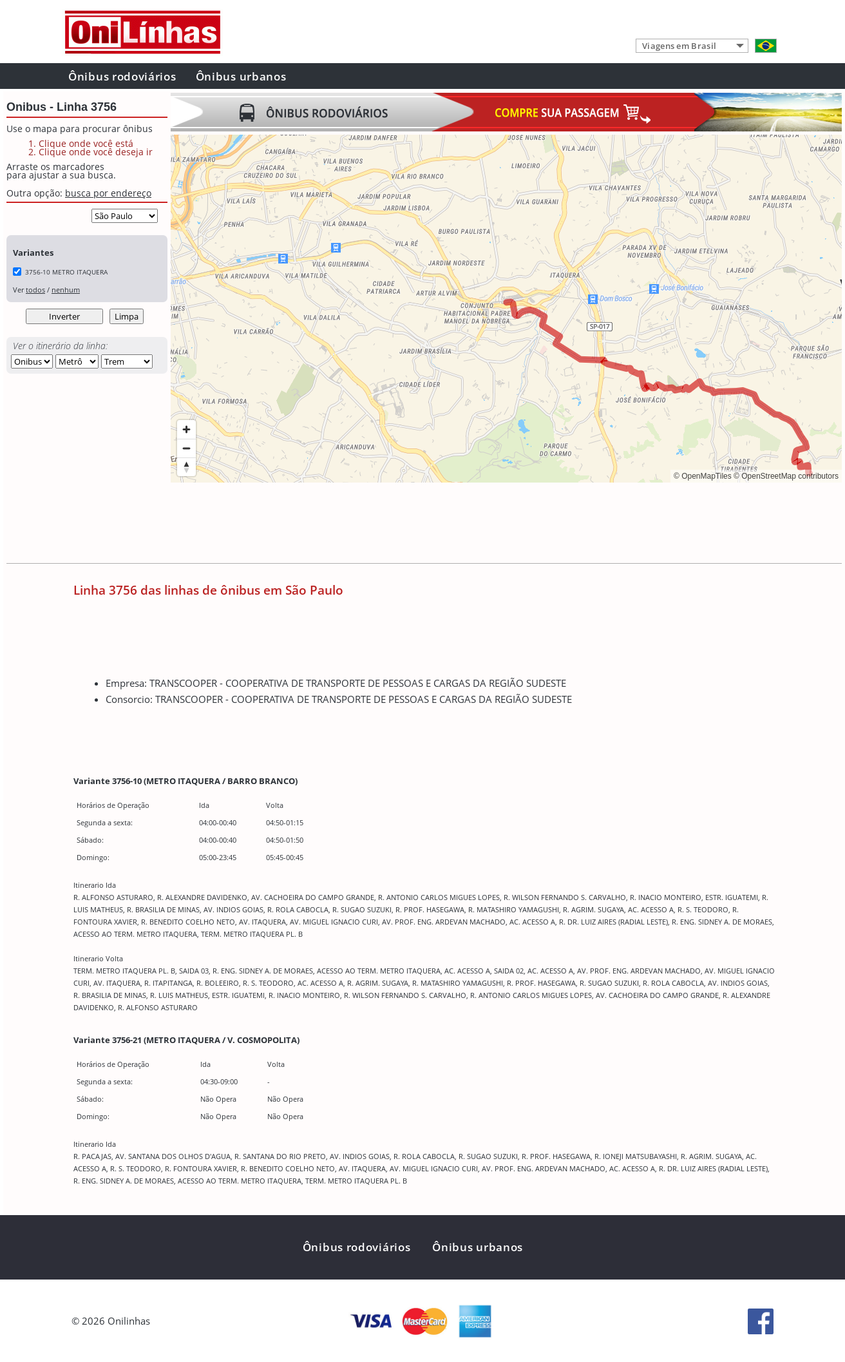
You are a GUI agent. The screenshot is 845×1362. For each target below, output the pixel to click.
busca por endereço (108, 193)
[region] (506, 309)
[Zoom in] (186, 429)
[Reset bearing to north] (186, 466)
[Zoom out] (186, 448)
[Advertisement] (405, 524)
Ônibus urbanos (241, 76)
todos (35, 289)
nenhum (66, 289)
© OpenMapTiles (703, 476)
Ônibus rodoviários (122, 76)
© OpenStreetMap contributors (786, 476)
